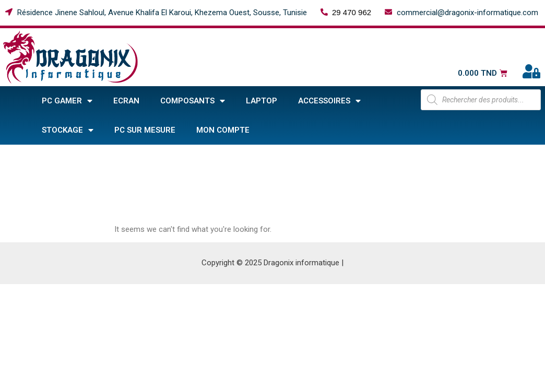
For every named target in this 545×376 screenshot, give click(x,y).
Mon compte (223, 130)
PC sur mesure (144, 130)
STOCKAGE (67, 130)
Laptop (261, 100)
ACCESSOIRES (329, 101)
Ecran (126, 100)
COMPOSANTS (192, 101)
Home (14, 156)
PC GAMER (67, 101)
